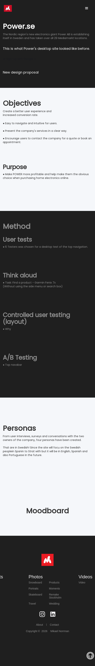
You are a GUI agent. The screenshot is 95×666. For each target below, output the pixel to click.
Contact (54, 624)
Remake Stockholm (55, 596)
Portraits (33, 588)
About (39, 624)
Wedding (54, 603)
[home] (8, 8)
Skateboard (35, 594)
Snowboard (35, 582)
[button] (86, 8)
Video (82, 582)
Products (54, 582)
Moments (54, 588)
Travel (32, 603)
